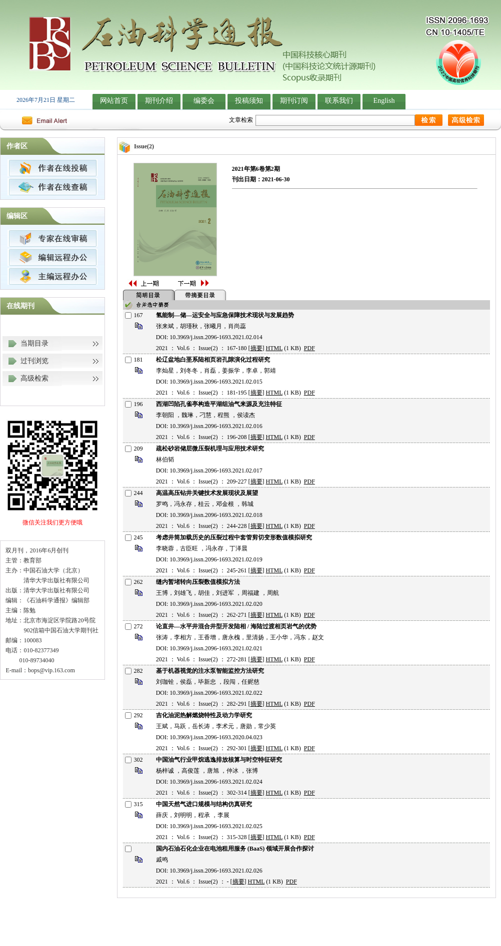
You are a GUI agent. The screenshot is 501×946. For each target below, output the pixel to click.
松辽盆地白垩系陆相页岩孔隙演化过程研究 (213, 359)
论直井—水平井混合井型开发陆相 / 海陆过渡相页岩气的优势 (236, 626)
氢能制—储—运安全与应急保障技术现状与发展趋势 (225, 315)
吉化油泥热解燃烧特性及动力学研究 (204, 715)
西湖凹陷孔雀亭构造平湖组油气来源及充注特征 (219, 404)
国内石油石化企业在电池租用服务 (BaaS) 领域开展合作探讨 (235, 848)
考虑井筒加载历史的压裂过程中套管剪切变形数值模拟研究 (234, 537)
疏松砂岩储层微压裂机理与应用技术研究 (210, 448)
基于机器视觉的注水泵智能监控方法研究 (210, 670)
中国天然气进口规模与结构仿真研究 (204, 804)
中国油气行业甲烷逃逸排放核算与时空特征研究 (219, 759)
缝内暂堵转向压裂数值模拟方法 (198, 581)
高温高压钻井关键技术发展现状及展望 (207, 492)
